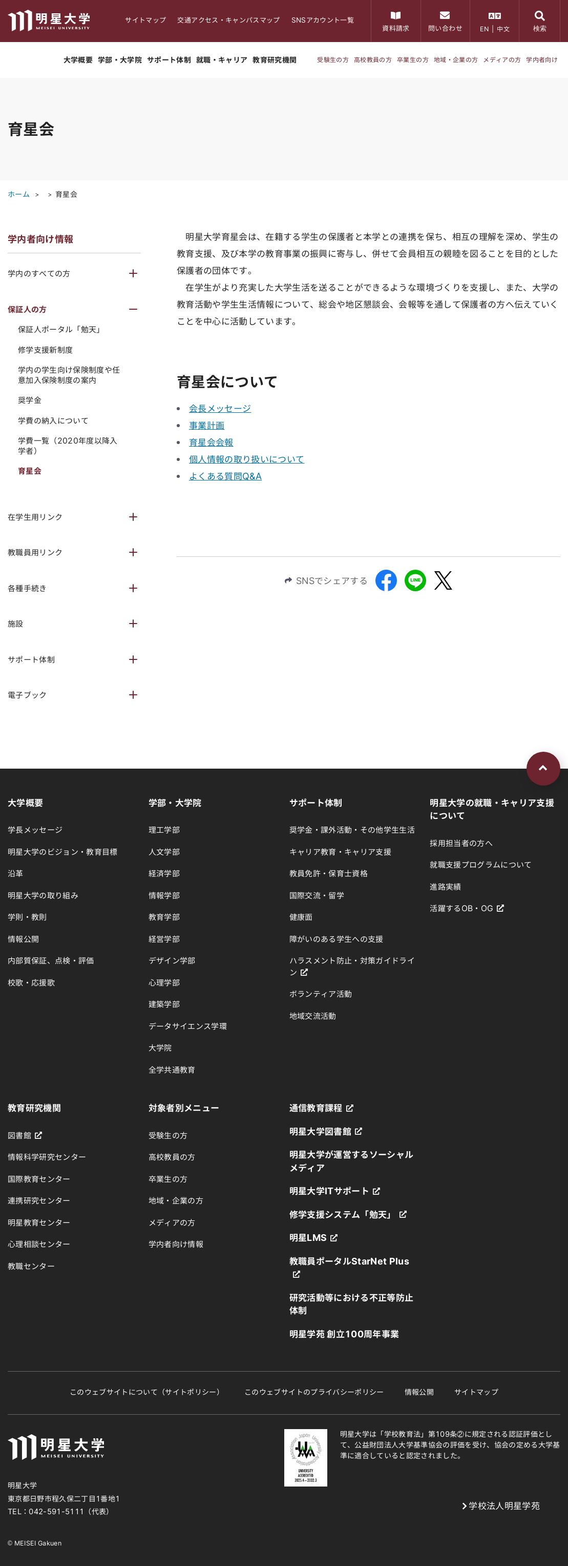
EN (484, 29)
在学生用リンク (35, 517)
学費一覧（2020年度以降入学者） (68, 446)
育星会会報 (211, 442)
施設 (16, 624)
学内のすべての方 (39, 273)
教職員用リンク (35, 552)
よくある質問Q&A (225, 476)
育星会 (66, 194)
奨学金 (29, 400)
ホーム (19, 194)
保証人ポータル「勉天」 (61, 329)
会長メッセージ (220, 408)
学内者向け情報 (40, 239)
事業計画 (206, 425)
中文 (503, 29)
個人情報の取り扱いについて (246, 459)
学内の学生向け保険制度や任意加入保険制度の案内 (69, 375)
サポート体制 (31, 660)
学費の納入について (53, 421)
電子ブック (27, 695)
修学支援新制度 (45, 350)
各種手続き (27, 588)
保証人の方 (27, 309)
